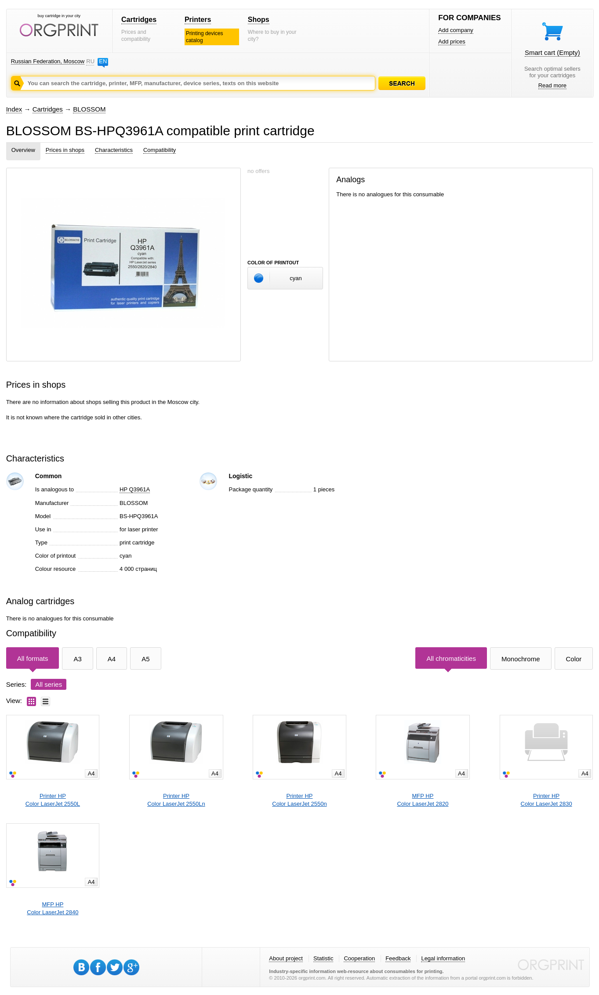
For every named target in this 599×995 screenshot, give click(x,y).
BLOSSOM (89, 109)
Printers (198, 19)
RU (90, 61)
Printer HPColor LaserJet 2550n (299, 800)
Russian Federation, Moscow (48, 61)
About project (286, 958)
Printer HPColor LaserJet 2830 (546, 800)
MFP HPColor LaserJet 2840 (52, 908)
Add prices (451, 41)
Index (14, 109)
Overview (23, 150)
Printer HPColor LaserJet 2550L (52, 800)
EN (103, 61)
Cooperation (359, 958)
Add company (455, 30)
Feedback (397, 958)
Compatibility (159, 150)
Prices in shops (65, 150)
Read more (552, 85)
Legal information (443, 958)
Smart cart (552, 52)
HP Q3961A (135, 489)
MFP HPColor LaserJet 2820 (422, 800)
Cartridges (138, 19)
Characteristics (114, 150)
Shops (258, 19)
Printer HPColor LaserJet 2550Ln (176, 800)
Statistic (323, 958)
